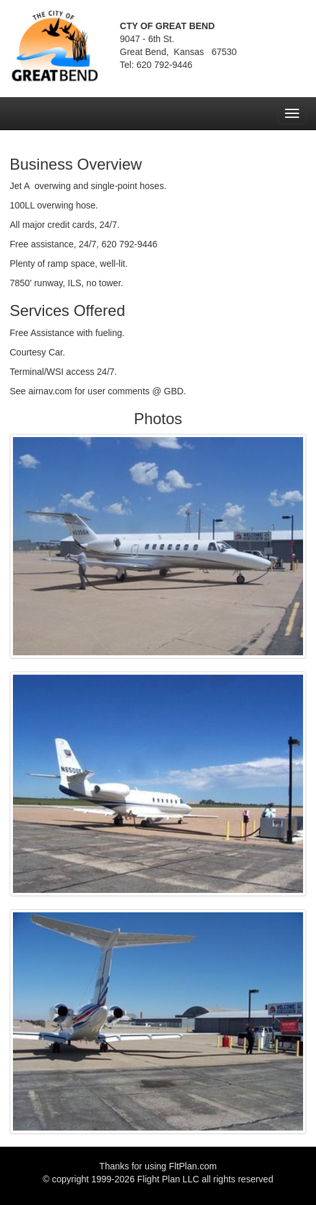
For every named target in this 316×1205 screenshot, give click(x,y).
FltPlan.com (193, 1166)
